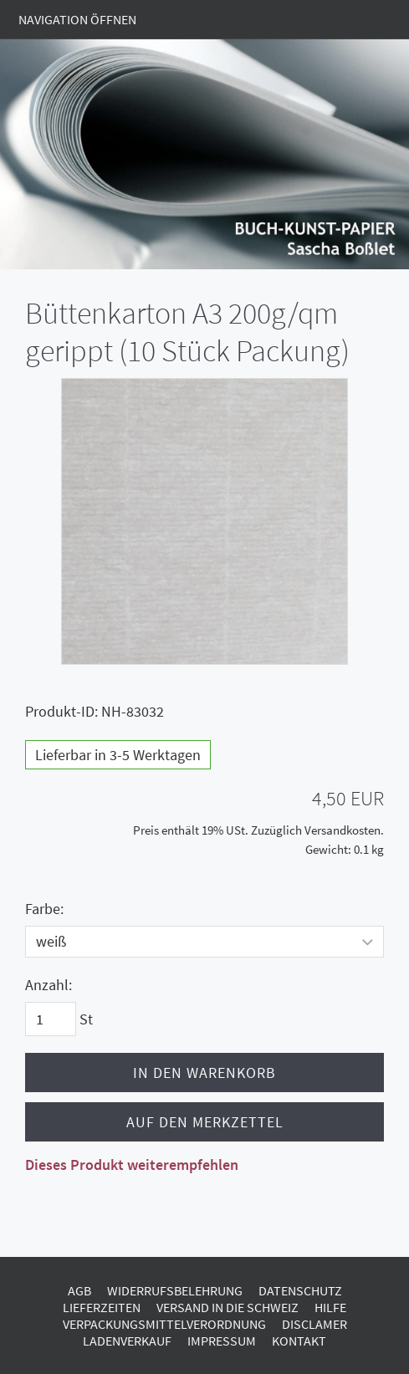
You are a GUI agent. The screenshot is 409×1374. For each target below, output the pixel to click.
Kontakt (299, 1340)
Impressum (221, 1340)
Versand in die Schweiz (227, 1307)
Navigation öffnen (77, 19)
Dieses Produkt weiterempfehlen (131, 1164)
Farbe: (44, 908)
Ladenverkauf (127, 1340)
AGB (79, 1290)
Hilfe (330, 1307)
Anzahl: (48, 984)
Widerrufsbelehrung (175, 1290)
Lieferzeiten (102, 1307)
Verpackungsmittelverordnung (164, 1323)
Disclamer (314, 1323)
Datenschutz (300, 1290)
